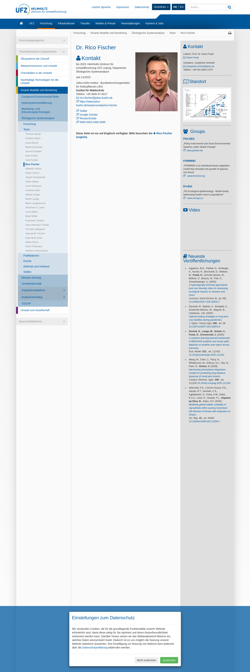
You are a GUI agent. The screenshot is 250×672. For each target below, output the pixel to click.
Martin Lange (32, 199)
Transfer (85, 23)
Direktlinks (161, 6)
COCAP (26, 303)
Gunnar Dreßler (33, 151)
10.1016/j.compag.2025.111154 (213, 383)
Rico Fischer (32, 164)
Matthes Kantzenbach (36, 250)
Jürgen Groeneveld (35, 177)
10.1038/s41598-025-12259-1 (204, 421)
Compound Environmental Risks (40, 96)
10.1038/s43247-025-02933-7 (204, 301)
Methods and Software (37, 266)
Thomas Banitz (33, 134)
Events (28, 261)
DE (175, 6)
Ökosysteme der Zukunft (35, 58)
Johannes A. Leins (35, 207)
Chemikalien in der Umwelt (36, 72)
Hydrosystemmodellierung (37, 102)
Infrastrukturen (66, 23)
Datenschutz (142, 7)
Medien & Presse (106, 23)
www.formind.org (196, 176)
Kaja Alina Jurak (33, 238)
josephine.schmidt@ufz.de (200, 66)
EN (181, 6)
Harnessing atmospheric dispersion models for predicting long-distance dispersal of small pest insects (207, 373)
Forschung (46, 23)
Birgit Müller (31, 216)
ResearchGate (88, 118)
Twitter (83, 110)
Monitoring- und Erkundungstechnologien (36, 110)
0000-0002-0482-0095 (93, 122)
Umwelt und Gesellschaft (35, 310)
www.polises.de (195, 150)
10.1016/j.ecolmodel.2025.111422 (206, 355)
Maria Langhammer (35, 203)
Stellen (28, 271)
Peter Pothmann (33, 246)
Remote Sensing (31, 277)
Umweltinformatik (32, 283)
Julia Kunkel (31, 160)
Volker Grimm (32, 173)
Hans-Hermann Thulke (37, 225)
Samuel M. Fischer (35, 233)
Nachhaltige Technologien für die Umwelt (40, 81)
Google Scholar (89, 114)
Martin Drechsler (34, 147)
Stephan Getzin (33, 168)
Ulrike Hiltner (32, 181)
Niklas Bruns (32, 242)
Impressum (122, 7)
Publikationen (31, 255)
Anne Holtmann (33, 186)
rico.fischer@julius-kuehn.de (96, 97)
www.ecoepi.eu (195, 198)
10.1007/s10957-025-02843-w (204, 326)
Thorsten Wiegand (35, 229)
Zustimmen (169, 660)
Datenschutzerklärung (95, 647)
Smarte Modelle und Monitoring (39, 90)
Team (27, 129)
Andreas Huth (32, 190)
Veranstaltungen (130, 23)
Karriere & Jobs (155, 23)
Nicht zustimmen (146, 660)
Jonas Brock (31, 143)
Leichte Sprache (101, 7)
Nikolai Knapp (32, 194)
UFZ (31, 23)
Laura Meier (31, 212)
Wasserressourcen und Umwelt (39, 65)
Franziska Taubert (34, 220)
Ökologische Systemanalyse (38, 118)
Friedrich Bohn (33, 138)
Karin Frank (31, 155)
